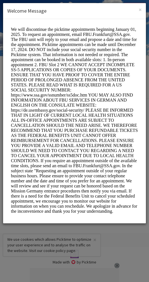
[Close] (140, 10)
